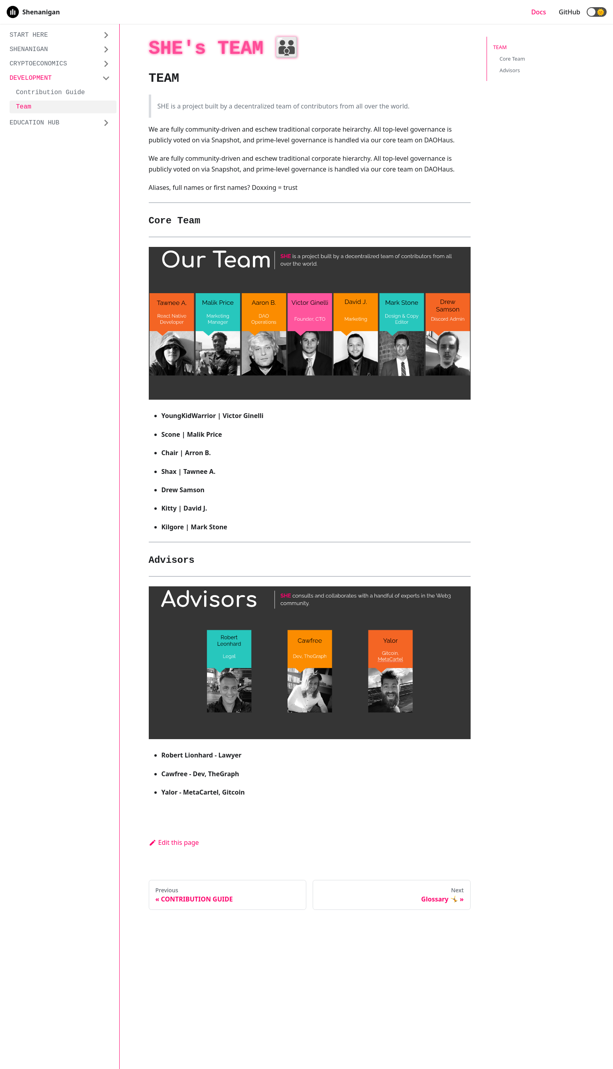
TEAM (500, 47)
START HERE (29, 35)
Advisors (510, 70)
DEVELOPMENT (31, 78)
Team (23, 107)
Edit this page (174, 842)
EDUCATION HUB (34, 122)
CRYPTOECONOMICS (38, 63)
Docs (538, 12)
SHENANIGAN (29, 49)
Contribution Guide (50, 92)
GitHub (569, 12)
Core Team (512, 58)
